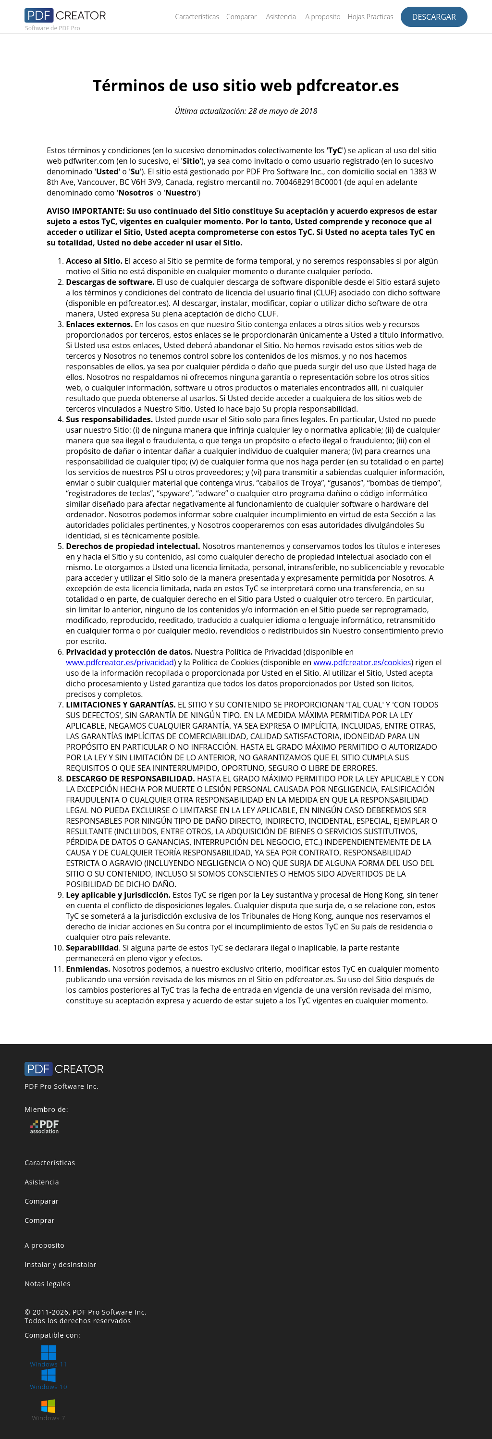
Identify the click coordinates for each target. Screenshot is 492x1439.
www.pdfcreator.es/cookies (362, 662)
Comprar (40, 1220)
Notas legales (48, 1283)
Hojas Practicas (371, 16)
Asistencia (281, 16)
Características (197, 16)
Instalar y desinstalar (61, 1264)
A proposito (322, 16)
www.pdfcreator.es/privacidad (119, 662)
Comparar (241, 16)
